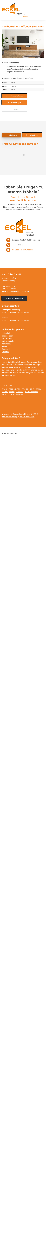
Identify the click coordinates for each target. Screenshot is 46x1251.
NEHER (5, 392)
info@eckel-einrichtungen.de (22, 250)
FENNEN (25, 389)
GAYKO (4, 389)
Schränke (5, 352)
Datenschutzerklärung (21, 414)
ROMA (38, 389)
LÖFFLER (19, 392)
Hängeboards (7, 338)
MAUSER (28, 392)
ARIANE (35, 392)
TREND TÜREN (14, 389)
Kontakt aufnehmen (15, 298)
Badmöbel (6, 333)
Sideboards (6, 349)
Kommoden (6, 344)
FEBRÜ (11, 392)
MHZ (32, 389)
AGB (34, 414)
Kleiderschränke (8, 341)
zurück (15, 109)
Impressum (6, 414)
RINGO (11, 394)
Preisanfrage (33, 135)
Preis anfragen (15, 103)
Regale (4, 346)
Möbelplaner (13, 135)
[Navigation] (40, 10)
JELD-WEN (19, 394)
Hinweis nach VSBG (27, 417)
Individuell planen (16, 96)
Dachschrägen (7, 336)
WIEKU (4, 394)
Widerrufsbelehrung (9, 417)
